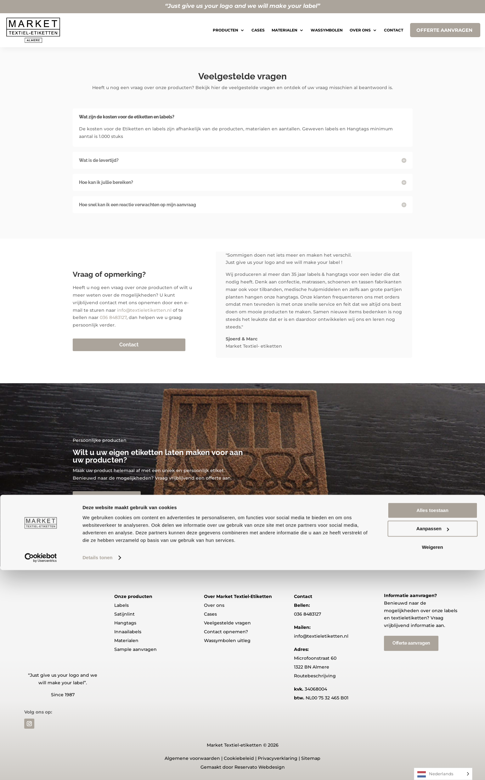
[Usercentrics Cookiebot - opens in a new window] (40, 767)
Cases (258, 30)
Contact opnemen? (226, 632)
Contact (393, 30)
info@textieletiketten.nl (144, 310)
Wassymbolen (327, 30)
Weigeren (432, 757)
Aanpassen (432, 738)
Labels (121, 605)
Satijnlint (124, 614)
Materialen (284, 30)
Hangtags (125, 623)
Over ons (360, 30)
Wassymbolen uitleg (227, 640)
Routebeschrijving (315, 676)
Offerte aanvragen (107, 498)
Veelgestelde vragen (227, 623)
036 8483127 (113, 317)
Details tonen (97, 767)
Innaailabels (127, 632)
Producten (225, 30)
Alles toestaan (432, 720)
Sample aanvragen (135, 649)
